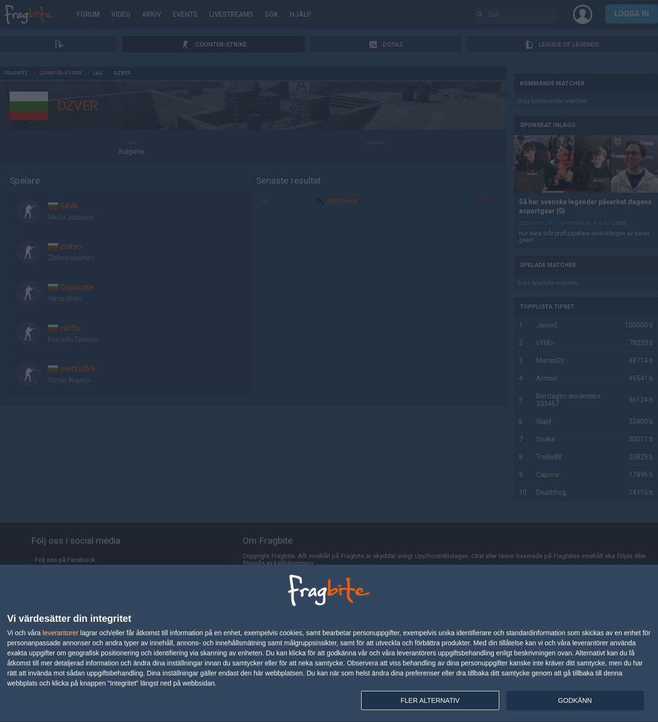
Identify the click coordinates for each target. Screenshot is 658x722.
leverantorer (61, 632)
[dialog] (329, 643)
